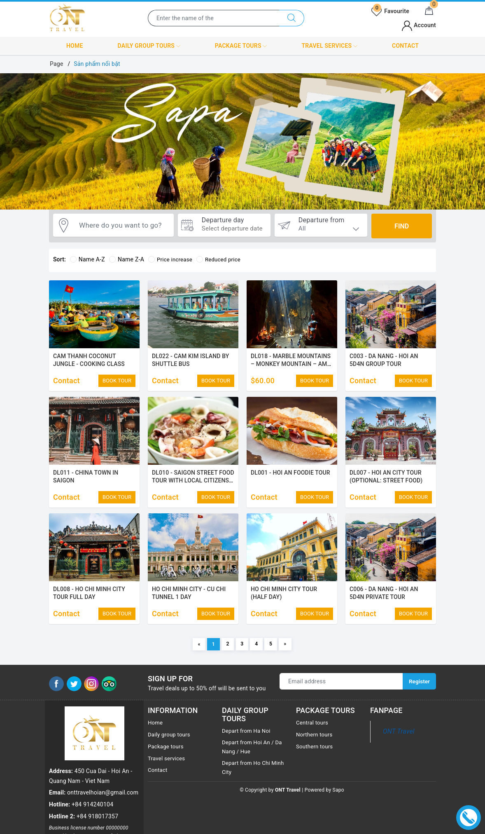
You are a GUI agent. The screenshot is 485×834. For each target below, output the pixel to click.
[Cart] (429, 11)
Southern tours (315, 756)
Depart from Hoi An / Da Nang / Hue (254, 758)
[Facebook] (56, 694)
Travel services (329, 46)
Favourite (390, 11)
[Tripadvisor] (109, 694)
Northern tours (315, 744)
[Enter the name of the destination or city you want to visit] (214, 18)
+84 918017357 (97, 773)
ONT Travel (399, 742)
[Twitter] (74, 694)
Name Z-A (126, 259)
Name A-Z (87, 259)
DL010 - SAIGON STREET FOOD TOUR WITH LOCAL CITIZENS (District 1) (193, 483)
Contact (405, 45)
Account (419, 25)
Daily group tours (149, 46)
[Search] (291, 18)
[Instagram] (91, 694)
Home (74, 45)
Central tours (313, 733)
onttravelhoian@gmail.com (102, 749)
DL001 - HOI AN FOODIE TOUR (290, 475)
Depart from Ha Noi (247, 741)
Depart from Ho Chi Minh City (247, 779)
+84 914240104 (92, 761)
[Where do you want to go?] (123, 226)
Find (401, 226)
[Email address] (341, 692)
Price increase (171, 259)
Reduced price (222, 259)
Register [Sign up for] (419, 692)
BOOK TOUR (117, 380)
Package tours (241, 46)
